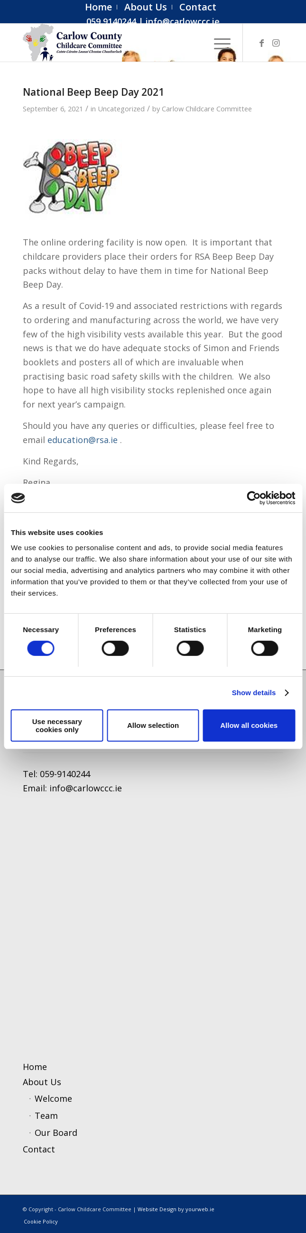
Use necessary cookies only (57, 725)
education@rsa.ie (82, 439)
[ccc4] (127, 43)
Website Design (157, 1209)
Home (35, 1066)
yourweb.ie (199, 1209)
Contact (39, 1149)
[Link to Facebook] (262, 43)
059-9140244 (65, 774)
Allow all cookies (249, 725)
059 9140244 (111, 21)
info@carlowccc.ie (183, 21)
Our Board (56, 1132)
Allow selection (153, 725)
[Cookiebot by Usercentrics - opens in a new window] (253, 498)
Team (46, 1115)
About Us (42, 1082)
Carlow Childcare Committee (207, 108)
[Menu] (217, 43)
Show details (254, 693)
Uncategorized (121, 108)
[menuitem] (98, 7)
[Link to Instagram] (276, 43)
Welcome (53, 1098)
